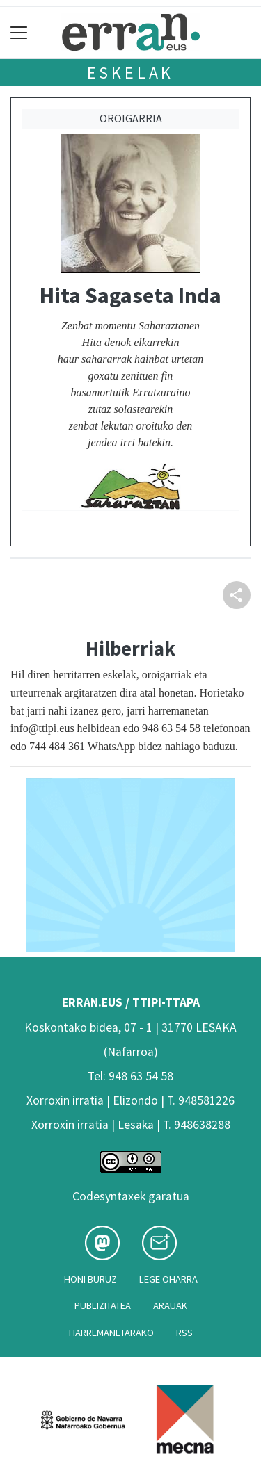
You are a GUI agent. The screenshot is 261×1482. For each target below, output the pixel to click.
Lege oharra (168, 1279)
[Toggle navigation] (19, 32)
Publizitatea (102, 1305)
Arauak (170, 1305)
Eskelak (131, 72)
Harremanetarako (111, 1332)
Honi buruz (90, 1279)
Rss (184, 1332)
